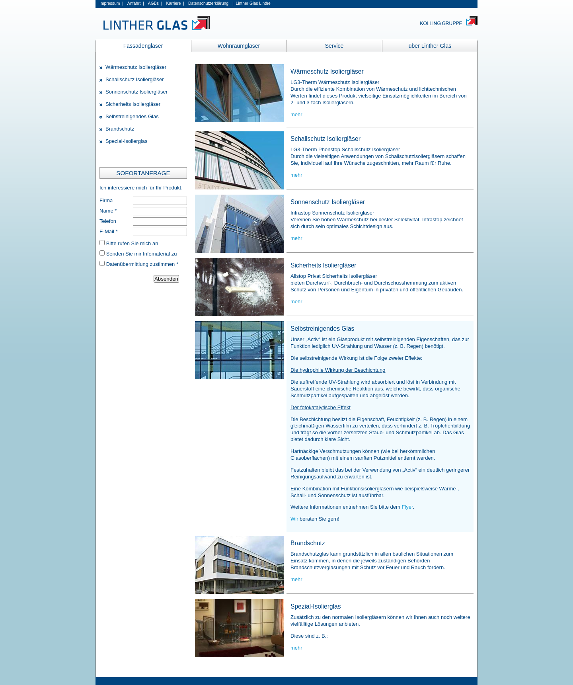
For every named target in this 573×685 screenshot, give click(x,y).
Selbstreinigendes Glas (132, 116)
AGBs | (155, 3)
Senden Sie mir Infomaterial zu (141, 254)
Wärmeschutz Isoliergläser (135, 67)
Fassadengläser (143, 46)
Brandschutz (119, 129)
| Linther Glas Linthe (251, 3)
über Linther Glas (430, 46)
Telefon (107, 221)
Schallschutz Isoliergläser (134, 79)
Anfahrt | (135, 3)
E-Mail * (108, 231)
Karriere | (175, 3)
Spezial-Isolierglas (126, 141)
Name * (108, 211)
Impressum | (111, 3)
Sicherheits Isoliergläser (132, 104)
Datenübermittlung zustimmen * (142, 264)
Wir (295, 519)
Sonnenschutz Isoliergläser (136, 92)
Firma (106, 200)
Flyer (407, 507)
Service (334, 46)
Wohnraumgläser (239, 46)
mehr (296, 114)
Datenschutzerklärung (208, 3)
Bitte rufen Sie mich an (132, 243)
